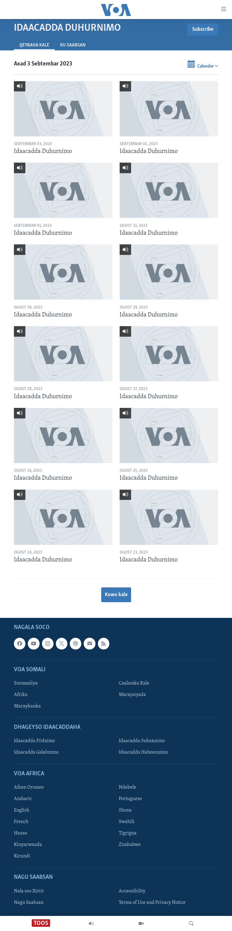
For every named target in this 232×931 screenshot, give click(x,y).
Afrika (20, 694)
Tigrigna (128, 833)
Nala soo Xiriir (29, 891)
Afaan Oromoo (29, 787)
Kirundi (22, 856)
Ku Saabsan (72, 45)
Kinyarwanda (28, 845)
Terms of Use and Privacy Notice (152, 902)
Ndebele (127, 787)
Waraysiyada (132, 694)
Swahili (126, 822)
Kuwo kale (116, 595)
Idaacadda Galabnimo (36, 752)
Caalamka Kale (134, 683)
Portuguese (130, 798)
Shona (125, 810)
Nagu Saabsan (29, 902)
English (21, 810)
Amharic (23, 798)
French (21, 822)
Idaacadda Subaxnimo (142, 741)
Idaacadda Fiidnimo (34, 741)
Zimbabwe (130, 845)
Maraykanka (27, 706)
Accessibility (132, 891)
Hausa (20, 833)
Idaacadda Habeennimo (143, 752)
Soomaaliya (26, 683)
